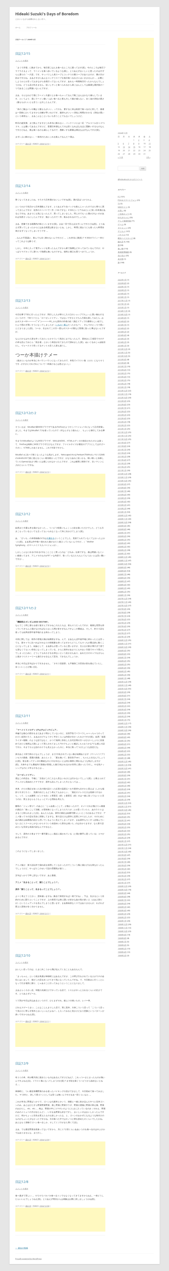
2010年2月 (122, 508)
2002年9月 (122, 813)
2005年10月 (123, 688)
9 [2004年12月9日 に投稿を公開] (138, 143)
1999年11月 (123, 928)
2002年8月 (122, 817)
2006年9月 (122, 650)
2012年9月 (122, 401)
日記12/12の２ (26, 413)
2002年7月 (122, 820)
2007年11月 (123, 602)
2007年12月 (123, 598)
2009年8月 (122, 529)
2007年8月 (122, 612)
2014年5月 (122, 331)
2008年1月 (122, 595)
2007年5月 (122, 623)
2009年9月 (122, 526)
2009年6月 (122, 536)
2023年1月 (122, 280)
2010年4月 (122, 501)
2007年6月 (122, 619)
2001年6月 (122, 865)
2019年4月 (122, 293)
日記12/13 (22, 300)
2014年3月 (122, 338)
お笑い (120, 210)
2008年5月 (122, 581)
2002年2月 (122, 837)
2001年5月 (122, 869)
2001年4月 (122, 872)
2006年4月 (122, 668)
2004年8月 (122, 737)
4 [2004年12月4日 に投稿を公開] (149, 140)
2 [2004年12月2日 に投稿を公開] (138, 140)
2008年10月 (123, 564)
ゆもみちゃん (123, 217)
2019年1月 (122, 297)
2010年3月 (122, 505)
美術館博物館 (123, 252)
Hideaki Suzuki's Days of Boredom (47, 13)
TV (119, 203)
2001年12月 (123, 844)
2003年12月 (123, 761)
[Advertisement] (60, 157)
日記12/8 (21, 1181)
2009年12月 (123, 515)
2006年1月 (122, 678)
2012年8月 (122, 404)
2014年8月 (122, 321)
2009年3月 (122, 546)
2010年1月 (122, 512)
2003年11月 (123, 765)
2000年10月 (123, 889)
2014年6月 (122, 328)
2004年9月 (122, 733)
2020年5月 (122, 290)
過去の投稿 (21, 1248)
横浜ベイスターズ (125, 238)
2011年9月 (122, 442)
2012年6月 (122, 411)
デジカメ (121, 231)
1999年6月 (122, 945)
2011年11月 (123, 435)
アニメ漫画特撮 (124, 221)
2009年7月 (122, 532)
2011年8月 (122, 446)
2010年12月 (123, 474)
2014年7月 (122, 325)
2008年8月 (122, 571)
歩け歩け (121, 255)
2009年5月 (122, 539)
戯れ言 (28, 144)
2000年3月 (122, 914)
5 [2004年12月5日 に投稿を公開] (118, 143)
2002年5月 (122, 827)
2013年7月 (122, 366)
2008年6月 (122, 578)
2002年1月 (122, 841)
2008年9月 (122, 567)
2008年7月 (122, 574)
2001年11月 (123, 848)
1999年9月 (122, 934)
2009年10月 (123, 522)
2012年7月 (122, 408)
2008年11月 (123, 560)
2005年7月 (122, 699)
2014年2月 (122, 342)
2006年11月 (123, 643)
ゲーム (120, 224)
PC (119, 196)
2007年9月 (122, 609)
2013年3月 (122, 380)
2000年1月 (122, 921)
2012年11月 (123, 394)
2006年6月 (122, 661)
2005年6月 (122, 702)
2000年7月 (122, 900)
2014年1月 (122, 345)
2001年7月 (122, 862)
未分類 (120, 259)
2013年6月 (122, 370)
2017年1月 (122, 304)
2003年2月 (122, 796)
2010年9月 (122, 484)
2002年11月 (123, 806)
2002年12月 (123, 803)
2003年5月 (122, 785)
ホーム (17, 27)
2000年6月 (122, 903)
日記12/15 (22, 53)
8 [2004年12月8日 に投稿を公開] (133, 143)
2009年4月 (122, 543)
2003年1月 (122, 799)
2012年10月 (123, 397)
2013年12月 (123, 349)
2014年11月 (123, 311)
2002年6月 (122, 824)
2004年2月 (122, 754)
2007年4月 (122, 626)
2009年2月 (122, 550)
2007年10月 (123, 605)
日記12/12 (22, 514)
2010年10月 (123, 480)
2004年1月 (122, 758)
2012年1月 (122, 429)
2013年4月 (122, 377)
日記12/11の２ (26, 608)
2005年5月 (122, 706)
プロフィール (31, 27)
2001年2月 (122, 879)
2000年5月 (122, 907)
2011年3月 (122, 463)
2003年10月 (123, 768)
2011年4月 (122, 460)
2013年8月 (122, 363)
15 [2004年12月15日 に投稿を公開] (134, 147)
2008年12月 (123, 557)
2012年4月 (122, 418)
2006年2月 (122, 675)
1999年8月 (122, 938)
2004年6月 (122, 744)
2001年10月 (123, 851)
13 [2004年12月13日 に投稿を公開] (124, 147)
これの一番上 (62, 324)
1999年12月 (123, 924)
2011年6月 (122, 453)
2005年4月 (122, 709)
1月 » (148, 157)
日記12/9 (21, 1063)
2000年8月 (122, 896)
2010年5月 (122, 498)
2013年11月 (123, 352)
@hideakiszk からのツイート (130, 179)
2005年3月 (122, 713)
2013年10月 (123, 356)
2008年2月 (122, 591)
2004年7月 (122, 740)
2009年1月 (122, 553)
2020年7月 (122, 286)
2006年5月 (122, 664)
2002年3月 (122, 834)
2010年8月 (122, 487)
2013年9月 (122, 359)
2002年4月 (122, 830)
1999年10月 (123, 931)
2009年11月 (123, 519)
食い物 (120, 248)
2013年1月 (122, 387)
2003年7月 (122, 779)
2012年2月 (122, 425)
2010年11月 (123, 477)
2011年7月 (122, 449)
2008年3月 (122, 588)
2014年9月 (122, 318)
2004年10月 (123, 730)
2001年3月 (122, 876)
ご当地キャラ (123, 214)
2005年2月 (122, 716)
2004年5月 (122, 747)
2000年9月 (122, 893)
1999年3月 (122, 955)
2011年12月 (123, 432)
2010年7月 (122, 491)
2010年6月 (122, 494)
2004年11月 (123, 727)
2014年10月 (123, 314)
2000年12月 (123, 886)
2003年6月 (122, 782)
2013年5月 (122, 373)
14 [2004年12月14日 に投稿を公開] (129, 147)
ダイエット (122, 228)
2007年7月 (122, 616)
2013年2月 (122, 383)
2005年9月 (122, 692)
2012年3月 (122, 422)
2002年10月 (123, 810)
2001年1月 (122, 882)
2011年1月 (122, 470)
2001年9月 (122, 855)
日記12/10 (22, 955)
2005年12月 (123, 681)
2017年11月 (123, 300)
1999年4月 (122, 952)
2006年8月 (122, 654)
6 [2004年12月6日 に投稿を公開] (123, 143)
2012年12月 (123, 390)
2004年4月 (122, 751)
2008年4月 (122, 584)
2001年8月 (122, 858)
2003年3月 (122, 792)
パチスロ (121, 234)
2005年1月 (122, 720)
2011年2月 (122, 467)
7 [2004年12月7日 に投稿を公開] (128, 143)
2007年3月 (122, 629)
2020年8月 (122, 283)
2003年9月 (122, 772)
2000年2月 (122, 917)
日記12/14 (22, 186)
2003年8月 (122, 775)
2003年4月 (122, 789)
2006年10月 (123, 647)
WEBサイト (122, 207)
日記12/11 (22, 716)
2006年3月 (122, 671)
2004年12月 (123, 723)
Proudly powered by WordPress (28, 1259)
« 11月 (120, 157)
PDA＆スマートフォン (127, 200)
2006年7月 (122, 657)
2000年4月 (122, 910)
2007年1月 (122, 636)
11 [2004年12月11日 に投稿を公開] (150, 143)
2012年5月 (122, 415)
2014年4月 (122, 335)
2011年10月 (123, 439)
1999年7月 (122, 941)
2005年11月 (123, 685)
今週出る (50, 538)
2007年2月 (122, 633)
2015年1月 (122, 307)
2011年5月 (122, 456)
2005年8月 (122, 695)
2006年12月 (123, 640)
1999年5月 (122, 948)
